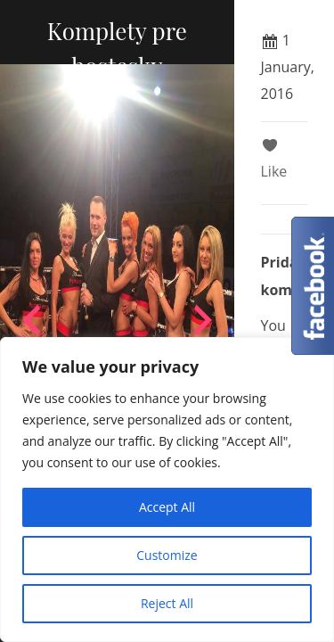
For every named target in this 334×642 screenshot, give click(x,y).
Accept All (167, 506)
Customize (166, 555)
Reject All (167, 603)
